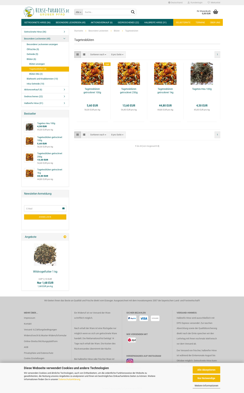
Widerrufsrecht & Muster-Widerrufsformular (45, 335)
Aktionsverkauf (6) (102, 22)
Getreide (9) (32, 54)
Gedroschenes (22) (128, 22)
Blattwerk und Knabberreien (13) (42, 78)
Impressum (29, 318)
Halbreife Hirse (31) (155, 22)
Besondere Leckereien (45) (71, 22)
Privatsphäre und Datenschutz (38, 353)
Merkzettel (214, 2)
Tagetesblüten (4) (37, 69)
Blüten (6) (31, 59)
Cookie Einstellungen (34, 358)
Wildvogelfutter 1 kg (45, 271)
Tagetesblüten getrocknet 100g (92, 91)
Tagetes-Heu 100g (202, 89)
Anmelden (45, 217)
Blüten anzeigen (37, 64)
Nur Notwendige (206, 378)
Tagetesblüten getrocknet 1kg (165, 91)
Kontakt (28, 323)
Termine (200, 22)
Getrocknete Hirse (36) (37, 22)
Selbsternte (183, 22)
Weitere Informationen (206, 385)
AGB (26, 347)
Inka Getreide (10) (35, 83)
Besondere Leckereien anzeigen (42, 44)
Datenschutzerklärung (69, 379)
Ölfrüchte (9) (33, 49)
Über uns (215, 22)
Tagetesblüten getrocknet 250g (129, 91)
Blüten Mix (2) (36, 74)
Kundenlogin (195, 2)
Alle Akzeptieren (206, 369)
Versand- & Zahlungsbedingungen (40, 329)
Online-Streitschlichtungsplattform (41, 341)
